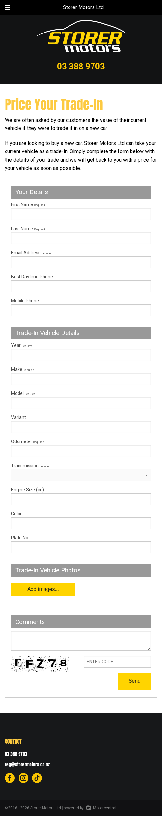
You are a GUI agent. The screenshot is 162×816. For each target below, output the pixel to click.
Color (16, 513)
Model (81, 400)
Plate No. (20, 537)
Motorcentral (101, 808)
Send (135, 681)
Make (22, 369)
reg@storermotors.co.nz (27, 764)
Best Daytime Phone (32, 276)
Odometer (81, 448)
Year (21, 345)
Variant (81, 424)
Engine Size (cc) (27, 489)
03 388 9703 (81, 66)
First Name (28, 204)
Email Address (31, 252)
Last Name (28, 228)
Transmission (30, 465)
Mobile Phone (25, 300)
